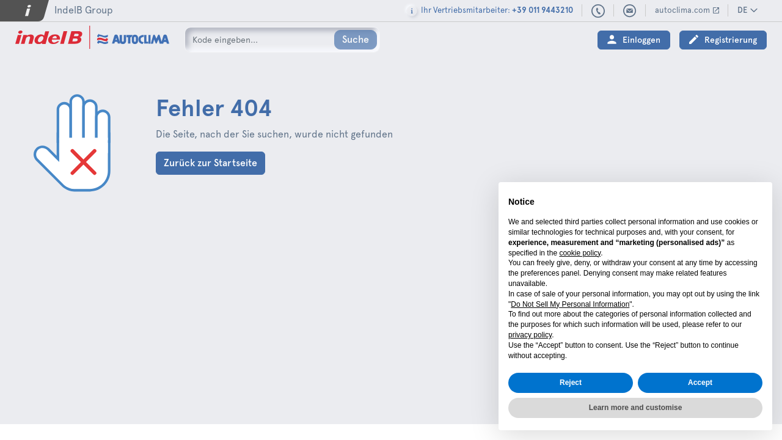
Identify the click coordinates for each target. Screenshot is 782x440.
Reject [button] (571, 382)
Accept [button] (700, 382)
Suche (355, 39)
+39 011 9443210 (598, 12)
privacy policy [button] (530, 335)
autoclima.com (682, 10)
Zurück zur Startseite (210, 163)
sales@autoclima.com (630, 11)
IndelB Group (83, 10)
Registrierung (730, 40)
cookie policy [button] (580, 253)
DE (742, 10)
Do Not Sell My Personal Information (570, 304)
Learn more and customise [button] (635, 407)
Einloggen (641, 40)
